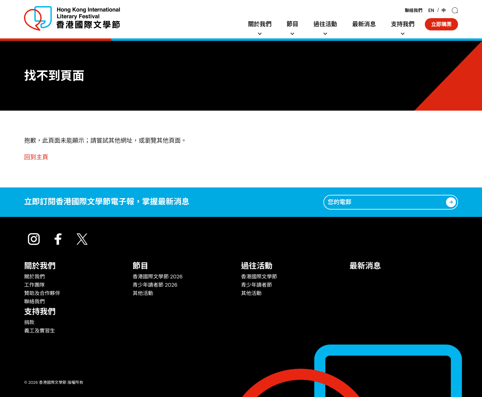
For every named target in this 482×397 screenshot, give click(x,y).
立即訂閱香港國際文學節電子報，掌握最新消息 (106, 202)
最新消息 (364, 24)
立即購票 (441, 24)
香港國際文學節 (259, 276)
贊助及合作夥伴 (42, 293)
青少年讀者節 (256, 284)
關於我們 (259, 24)
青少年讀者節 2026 (154, 284)
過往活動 (325, 24)
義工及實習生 (39, 330)
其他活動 (142, 293)
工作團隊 (34, 284)
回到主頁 (36, 157)
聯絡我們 (414, 10)
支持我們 (403, 24)
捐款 (29, 322)
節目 (292, 24)
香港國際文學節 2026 (157, 276)
